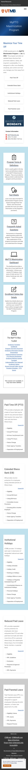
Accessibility (14, 745)
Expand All (21, 425)
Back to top (14, 733)
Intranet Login (21, 758)
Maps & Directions (13, 740)
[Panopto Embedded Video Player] (14, 382)
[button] (25, 9)
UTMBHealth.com (17, 737)
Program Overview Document (14, 348)
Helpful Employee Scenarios (14, 354)
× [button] (24, 760)
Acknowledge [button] (7, 765)
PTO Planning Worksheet (14, 356)
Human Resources (6, 1)
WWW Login (13, 758)
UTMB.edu (8, 737)
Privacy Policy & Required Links (13, 743)
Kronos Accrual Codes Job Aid (14, 366)
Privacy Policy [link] (13, 763)
